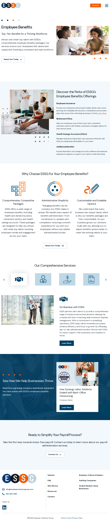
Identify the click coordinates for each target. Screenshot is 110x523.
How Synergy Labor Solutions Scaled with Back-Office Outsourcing (86, 393)
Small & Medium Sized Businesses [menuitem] (88, 487)
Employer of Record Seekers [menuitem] (91, 475)
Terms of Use (66, 518)
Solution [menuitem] (51, 475)
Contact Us (55, 465)
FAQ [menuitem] (49, 480)
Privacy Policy (77, 518)
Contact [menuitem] (51, 496)
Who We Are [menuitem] (53, 486)
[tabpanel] (18, 220)
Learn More (67, 354)
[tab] (19, 290)
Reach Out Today (13, 59)
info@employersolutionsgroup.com (19, 489)
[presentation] (19, 290)
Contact (95, 5)
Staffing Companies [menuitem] (87, 480)
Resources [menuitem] (52, 491)
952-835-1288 (11, 494)
